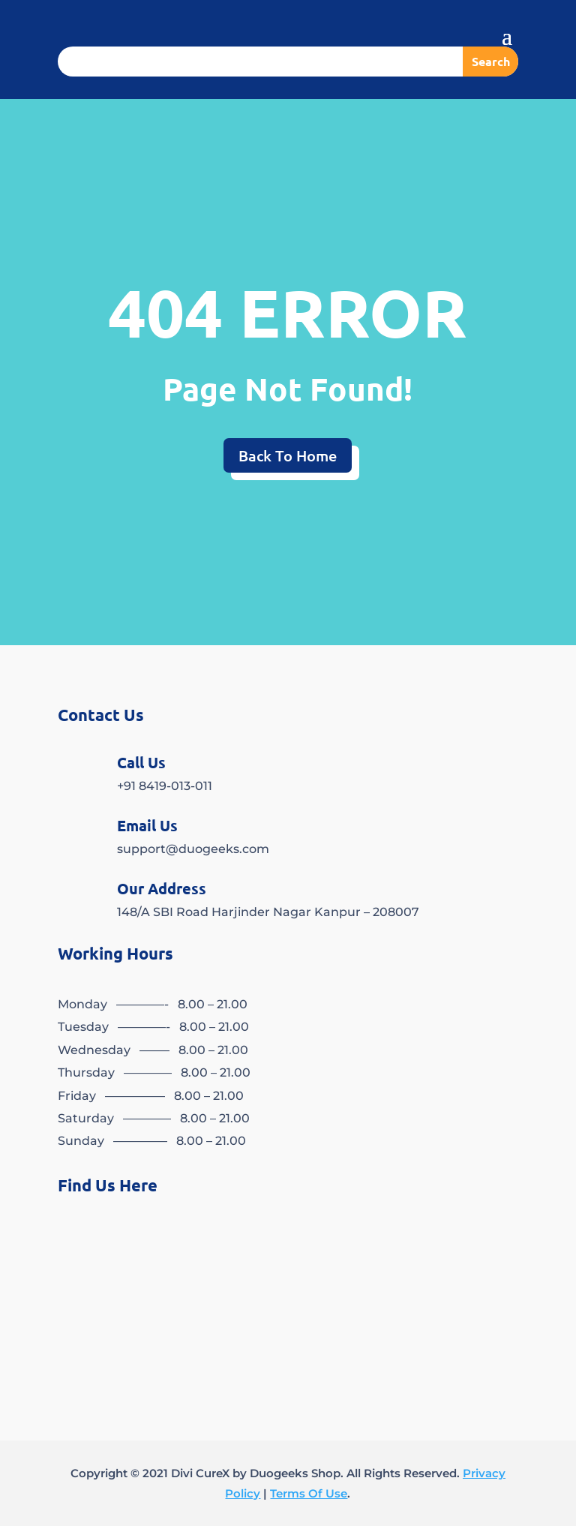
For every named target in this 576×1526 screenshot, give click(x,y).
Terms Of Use (308, 1493)
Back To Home (287, 455)
